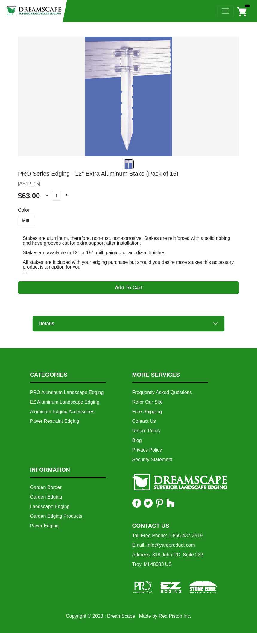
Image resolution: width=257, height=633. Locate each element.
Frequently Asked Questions (162, 392)
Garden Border (46, 487)
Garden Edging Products (56, 516)
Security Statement (152, 459)
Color (23, 210)
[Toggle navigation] (225, 11)
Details (46, 323)
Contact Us (144, 421)
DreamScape (121, 616)
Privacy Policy (147, 449)
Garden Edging (46, 496)
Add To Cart (128, 287)
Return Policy (146, 430)
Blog (137, 440)
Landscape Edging (50, 506)
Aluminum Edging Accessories (62, 411)
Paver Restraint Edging (54, 421)
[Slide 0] (129, 164)
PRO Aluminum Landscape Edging (67, 392)
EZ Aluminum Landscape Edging (64, 402)
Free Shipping (147, 411)
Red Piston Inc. (175, 616)
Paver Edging (44, 525)
